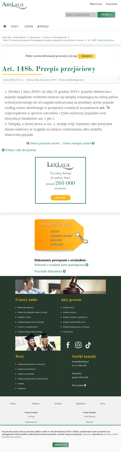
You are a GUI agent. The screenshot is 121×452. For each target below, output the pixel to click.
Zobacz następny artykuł (78, 143)
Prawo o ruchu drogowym (55, 37)
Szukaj (106, 14)
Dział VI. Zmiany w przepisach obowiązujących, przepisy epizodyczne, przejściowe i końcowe (43, 40)
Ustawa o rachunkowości (28, 327)
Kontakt (57, 403)
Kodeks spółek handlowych (74, 322)
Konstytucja (68, 332)
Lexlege (31, 416)
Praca (103, 403)
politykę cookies (111, 434)
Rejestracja (96, 4)
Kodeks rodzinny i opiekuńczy (75, 317)
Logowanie (111, 4)
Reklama (35, 403)
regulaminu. (86, 434)
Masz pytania (79, 385)
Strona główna (19, 37)
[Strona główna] (5, 27)
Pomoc (13, 403)
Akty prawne (34, 37)
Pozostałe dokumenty (50, 271)
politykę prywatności (12, 437)
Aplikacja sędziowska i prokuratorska (33, 379)
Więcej (43, 26)
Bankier (89, 422)
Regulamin (80, 403)
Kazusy (56, 240)
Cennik (28, 26)
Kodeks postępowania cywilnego (31, 322)
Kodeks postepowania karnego (30, 332)
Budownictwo (31, 422)
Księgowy (22, 388)
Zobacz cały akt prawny (19, 150)
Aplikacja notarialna (26, 374)
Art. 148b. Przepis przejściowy (101, 40)
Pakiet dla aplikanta (26, 307)
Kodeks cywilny (24, 317)
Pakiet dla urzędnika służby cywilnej (32, 312)
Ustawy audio (61, 236)
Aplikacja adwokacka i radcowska (31, 364)
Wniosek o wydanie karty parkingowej (61, 265)
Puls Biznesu (89, 416)
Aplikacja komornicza (26, 369)
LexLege (57, 244)
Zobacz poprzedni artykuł (43, 143)
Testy (14, 26)
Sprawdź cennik (55, 224)
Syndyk (21, 383)
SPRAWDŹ (87, 56)
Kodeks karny (68, 307)
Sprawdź (60, 197)
